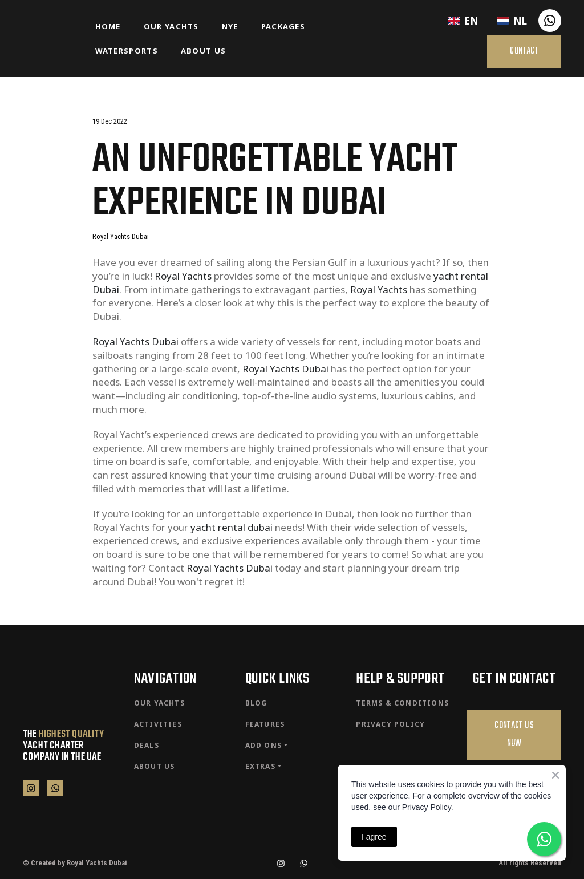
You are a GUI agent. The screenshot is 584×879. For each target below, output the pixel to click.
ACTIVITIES (158, 724)
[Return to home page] (50, 38)
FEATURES (265, 724)
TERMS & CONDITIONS (402, 703)
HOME (108, 26)
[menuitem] (463, 20)
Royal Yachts (183, 275)
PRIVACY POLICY (390, 724)
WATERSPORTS (126, 51)
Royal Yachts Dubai (135, 341)
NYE (230, 26)
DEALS (146, 745)
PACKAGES (283, 26)
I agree (374, 836)
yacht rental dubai (231, 527)
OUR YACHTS (171, 26)
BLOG (256, 703)
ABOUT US (203, 51)
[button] (549, 20)
